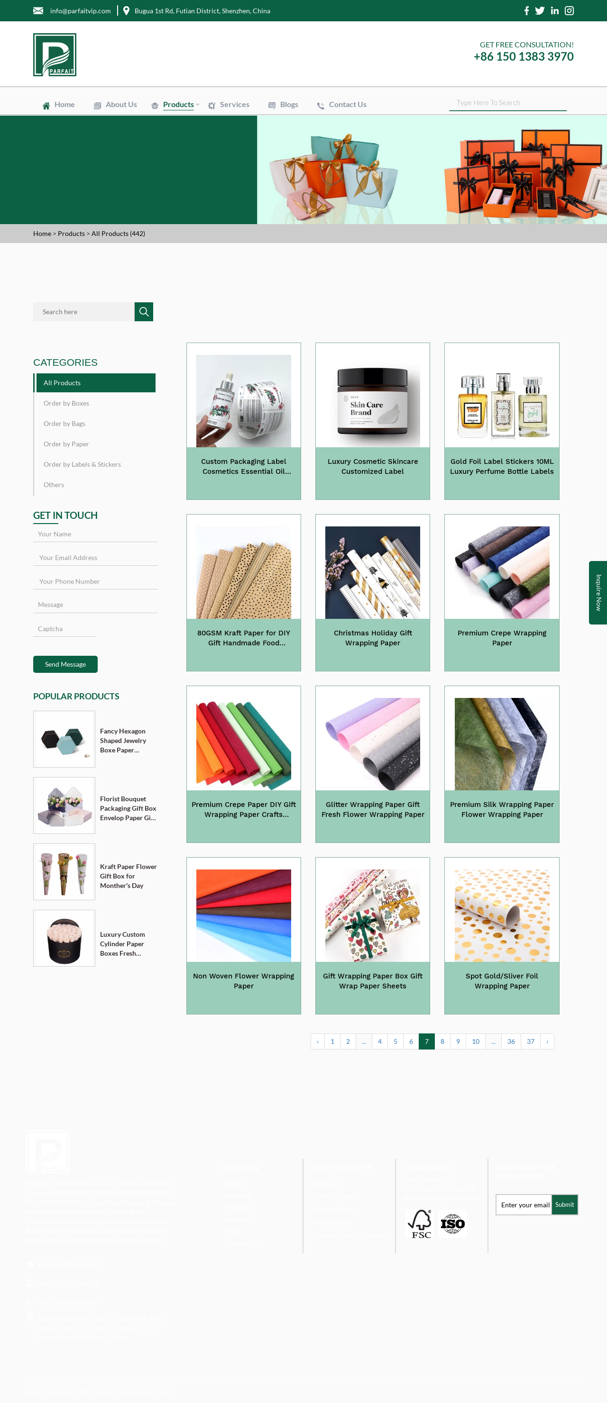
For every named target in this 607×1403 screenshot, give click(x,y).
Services (234, 104)
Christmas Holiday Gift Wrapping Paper (373, 638)
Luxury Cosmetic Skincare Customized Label (373, 466)
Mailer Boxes (330, 1222)
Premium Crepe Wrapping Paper (502, 638)
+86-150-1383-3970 (67, 1302)
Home (65, 104)
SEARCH (566, 104)
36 (511, 1041)
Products (178, 104)
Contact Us (348, 104)
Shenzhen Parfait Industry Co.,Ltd (132, 1391)
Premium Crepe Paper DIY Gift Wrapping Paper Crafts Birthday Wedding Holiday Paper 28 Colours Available (244, 810)
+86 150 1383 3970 (524, 56)
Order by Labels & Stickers (82, 464)
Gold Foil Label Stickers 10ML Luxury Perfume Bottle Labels (502, 466)
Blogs (289, 104)
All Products (62, 383)
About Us (121, 104)
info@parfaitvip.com (69, 1264)
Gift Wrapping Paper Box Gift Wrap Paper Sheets (373, 981)
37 (530, 1041)
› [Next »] (547, 1041)
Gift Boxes (326, 1183)
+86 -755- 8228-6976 (67, 1283)
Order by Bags (64, 423)
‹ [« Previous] (318, 1041)
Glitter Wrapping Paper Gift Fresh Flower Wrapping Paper (373, 809)
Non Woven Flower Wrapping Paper (243, 981)
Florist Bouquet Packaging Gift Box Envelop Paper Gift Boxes (128, 809)
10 (475, 1041)
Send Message (65, 664)
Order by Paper (66, 444)
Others (54, 484)
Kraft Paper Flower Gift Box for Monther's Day (128, 875)
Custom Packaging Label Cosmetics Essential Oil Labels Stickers (243, 467)
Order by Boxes (66, 403)
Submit (564, 1204)
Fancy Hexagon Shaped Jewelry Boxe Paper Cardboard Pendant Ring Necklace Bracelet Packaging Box (127, 741)
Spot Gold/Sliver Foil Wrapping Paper (502, 981)
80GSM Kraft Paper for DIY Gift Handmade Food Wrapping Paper (243, 639)
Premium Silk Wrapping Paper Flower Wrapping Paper (502, 809)
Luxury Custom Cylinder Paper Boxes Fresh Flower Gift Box (123, 944)
